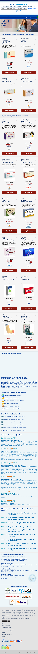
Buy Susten (28, 110)
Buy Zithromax (9, 309)
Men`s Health (5, 198)
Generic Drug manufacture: (19, 586)
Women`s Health (25, 78)
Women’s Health (25, 38)
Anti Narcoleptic (6, 120)
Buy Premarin (28, 72)
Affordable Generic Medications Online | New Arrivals (18, 34)
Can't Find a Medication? (7, 634)
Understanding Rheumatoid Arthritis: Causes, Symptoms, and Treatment (21, 518)
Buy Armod (28, 192)
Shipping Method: (5, 639)
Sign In (26, 17)
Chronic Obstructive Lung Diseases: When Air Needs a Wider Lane (21, 530)
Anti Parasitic (5, 78)
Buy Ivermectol (9, 110)
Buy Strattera (29, 231)
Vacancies (4, 632)
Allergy (3, 38)
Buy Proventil (9, 347)
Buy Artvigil (28, 153)
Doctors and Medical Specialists (8, 629)
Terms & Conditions (6, 625)
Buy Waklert (9, 192)
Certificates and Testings (7, 630)
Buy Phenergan (9, 72)
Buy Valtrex (28, 270)
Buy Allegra (9, 270)
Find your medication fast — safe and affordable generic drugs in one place (19, 6)
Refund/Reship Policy (6, 627)
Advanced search (32, 8)
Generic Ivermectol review (8, 450)
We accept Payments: (6, 645)
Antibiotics (4, 276)
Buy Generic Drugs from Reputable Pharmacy (15, 116)
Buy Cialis (9, 231)
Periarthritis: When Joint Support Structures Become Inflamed (21, 539)
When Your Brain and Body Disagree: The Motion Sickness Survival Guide (22, 544)
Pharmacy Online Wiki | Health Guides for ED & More (17, 509)
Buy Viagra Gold (29, 347)
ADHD (22, 198)
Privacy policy (4, 623)
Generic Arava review (7, 478)
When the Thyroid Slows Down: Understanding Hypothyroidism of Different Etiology (21, 523)
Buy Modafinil (9, 153)
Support (33, 17)
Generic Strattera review (8, 493)
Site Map (3, 636)
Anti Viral (23, 237)
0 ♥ (23, 17)
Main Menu (8, 17)
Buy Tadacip (28, 309)
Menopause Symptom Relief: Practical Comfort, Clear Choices (22, 513)
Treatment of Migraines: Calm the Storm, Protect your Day (22, 549)
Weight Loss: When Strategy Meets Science (20, 527)
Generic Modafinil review (8, 438)
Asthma (4, 315)
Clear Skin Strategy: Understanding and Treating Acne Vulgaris (22, 535)
